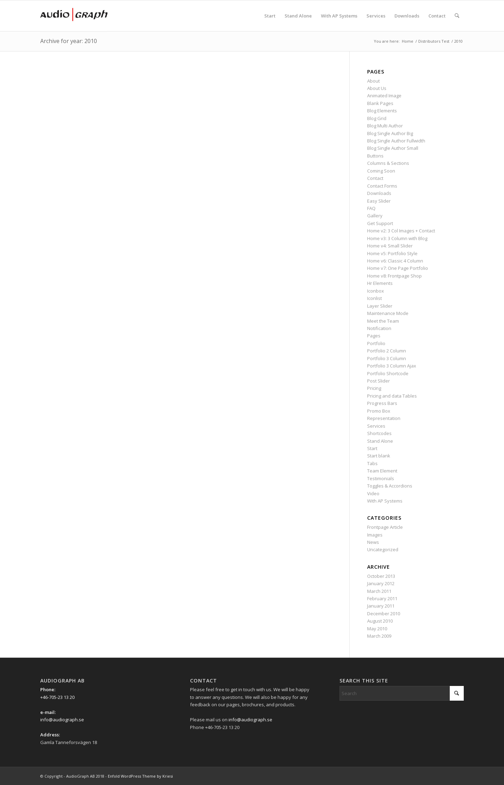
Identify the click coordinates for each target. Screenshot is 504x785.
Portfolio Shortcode (387, 373)
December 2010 (383, 613)
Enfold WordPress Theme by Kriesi (140, 776)
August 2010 (380, 621)
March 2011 (379, 591)
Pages (373, 335)
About (373, 81)
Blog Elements (382, 110)
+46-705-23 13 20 (57, 697)
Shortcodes (379, 433)
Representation (383, 418)
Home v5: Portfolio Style (392, 253)
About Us (376, 88)
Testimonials (380, 478)
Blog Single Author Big (390, 133)
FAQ (371, 208)
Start (372, 448)
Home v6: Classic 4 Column (395, 261)
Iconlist (374, 298)
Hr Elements (380, 283)
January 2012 (380, 583)
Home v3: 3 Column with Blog (397, 238)
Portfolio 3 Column (386, 358)
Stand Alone (380, 441)
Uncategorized (382, 549)
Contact (375, 178)
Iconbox (375, 291)
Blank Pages (380, 103)
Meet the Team (383, 321)
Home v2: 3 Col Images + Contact (401, 230)
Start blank (378, 456)
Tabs (372, 463)
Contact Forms (382, 186)
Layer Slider (379, 306)
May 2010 (377, 628)
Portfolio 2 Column (386, 351)
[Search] (457, 15)
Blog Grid (376, 118)
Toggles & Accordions (389, 486)
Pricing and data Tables (392, 396)
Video (373, 493)
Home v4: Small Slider (390, 246)
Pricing (374, 388)
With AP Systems (384, 501)
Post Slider (378, 381)
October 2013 (381, 576)
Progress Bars (382, 403)
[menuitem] (270, 15)
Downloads (379, 193)
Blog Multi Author (385, 125)
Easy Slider (379, 201)
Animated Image (384, 95)
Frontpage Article (385, 527)
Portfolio (376, 343)
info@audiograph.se (62, 719)
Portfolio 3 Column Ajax (391, 366)
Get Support (380, 223)
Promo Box (378, 411)
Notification (379, 328)
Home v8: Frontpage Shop (394, 276)
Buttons (375, 156)
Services (376, 426)
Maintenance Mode (387, 313)
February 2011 (382, 598)
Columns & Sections (388, 163)
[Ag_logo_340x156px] (73, 15)
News (373, 542)
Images (375, 535)
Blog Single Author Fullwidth (396, 141)
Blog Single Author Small (392, 148)
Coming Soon (381, 171)
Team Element (382, 471)
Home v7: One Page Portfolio (397, 268)
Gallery (375, 215)
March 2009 (379, 636)
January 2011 (380, 606)
